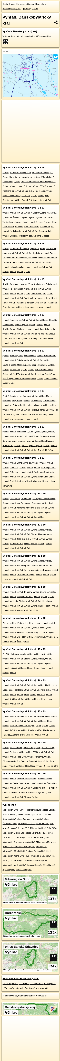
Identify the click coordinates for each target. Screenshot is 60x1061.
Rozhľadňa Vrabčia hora (13, 329)
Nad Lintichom (50, 379)
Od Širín (6, 654)
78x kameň (30, 988)
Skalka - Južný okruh (36, 637)
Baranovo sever (10, 441)
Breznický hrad (35, 338)
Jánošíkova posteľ (27, 783)
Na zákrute (45, 227)
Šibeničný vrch (24, 441)
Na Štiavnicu (15, 217)
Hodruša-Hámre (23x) (25, 847)
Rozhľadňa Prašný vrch (20, 172)
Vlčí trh (36, 752)
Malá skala (48, 338)
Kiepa (38, 726)
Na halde (19, 227)
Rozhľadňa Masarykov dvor (15, 284)
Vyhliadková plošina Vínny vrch (23, 792)
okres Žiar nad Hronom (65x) (30, 819)
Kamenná (39, 757)
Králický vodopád (41, 253)
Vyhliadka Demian (33, 481)
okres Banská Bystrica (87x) (30, 814)
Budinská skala (44, 690)
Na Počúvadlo (16, 405)
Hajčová (13, 668)
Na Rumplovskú (48, 467)
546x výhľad (49, 984)
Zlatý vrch (21, 623)
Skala (42, 249)
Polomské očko (16, 267)
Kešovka (21, 632)
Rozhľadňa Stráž (21, 690)
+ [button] (6, 104)
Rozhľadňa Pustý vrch (44, 472)
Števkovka (36, 503)
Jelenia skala (28, 191)
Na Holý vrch (51, 685)
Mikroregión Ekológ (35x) (14, 833)
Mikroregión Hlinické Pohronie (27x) (32, 837)
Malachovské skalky (11, 196)
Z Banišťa (14, 467)
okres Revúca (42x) (26, 824)
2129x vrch (24, 984)
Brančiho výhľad (24, 463)
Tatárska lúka (23, 716)
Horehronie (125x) (34, 810)
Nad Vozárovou (20, 374)
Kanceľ (40, 298)
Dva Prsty (21, 637)
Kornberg (26, 196)
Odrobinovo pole (38, 293)
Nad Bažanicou (24, 503)
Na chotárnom (16, 748)
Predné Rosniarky (10, 396)
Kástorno (21, 508)
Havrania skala (45, 534)
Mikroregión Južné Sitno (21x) (16, 856)
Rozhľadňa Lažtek (46, 477)
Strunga (29, 632)
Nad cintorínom (17, 231)
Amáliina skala (36, 307)
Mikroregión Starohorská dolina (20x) (30, 860)
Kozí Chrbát (22, 436)
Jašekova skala (24, 539)
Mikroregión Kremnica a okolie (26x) (19, 842)
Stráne (5, 503)
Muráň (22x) (41, 847)
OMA (11, 4)
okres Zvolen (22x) (36, 851)
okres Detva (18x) (24, 870)
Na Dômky (48, 217)
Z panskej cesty (9, 262)
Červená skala (45, 231)
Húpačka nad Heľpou (25, 726)
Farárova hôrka (38, 410)
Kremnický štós (24, 565)
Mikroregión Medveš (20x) (14, 865)
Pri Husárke (26, 499)
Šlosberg (29, 735)
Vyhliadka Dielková (18, 601)
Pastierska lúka (35, 730)
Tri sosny (28, 592)
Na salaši (32, 258)
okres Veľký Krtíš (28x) (36, 833)
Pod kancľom (30, 298)
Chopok (27, 797)
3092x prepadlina (10, 984)
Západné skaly (17, 735)
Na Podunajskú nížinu (19, 289)
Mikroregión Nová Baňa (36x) (43, 828)
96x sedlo (19, 988)
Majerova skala (33, 508)
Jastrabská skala (47, 329)
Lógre (41, 200)
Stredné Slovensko (35, 4)
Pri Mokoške (49, 499)
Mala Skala (15, 499)
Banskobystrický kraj (12, 9)
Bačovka (50, 410)
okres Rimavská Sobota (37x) (16, 828)
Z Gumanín (33, 414)
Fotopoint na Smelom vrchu (15, 258)
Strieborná (7, 374)
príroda (26, 9)
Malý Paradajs (9, 383)
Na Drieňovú (25, 396)
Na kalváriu (23, 177)
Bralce (41, 628)
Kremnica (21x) (37, 856)
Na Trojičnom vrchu (44, 370)
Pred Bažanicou (17, 481)
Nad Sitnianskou (31, 227)
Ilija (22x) (50, 851)
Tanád (25, 200)
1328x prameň (36, 984)
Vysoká (31, 284)
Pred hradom (50, 356)
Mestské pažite (9, 365)
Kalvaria (47, 570)
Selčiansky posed (41, 236)
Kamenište (7, 486)
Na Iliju (34, 289)
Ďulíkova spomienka (33, 570)
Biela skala (28, 748)
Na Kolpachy (36, 401)
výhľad (35, 9)
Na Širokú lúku (50, 783)
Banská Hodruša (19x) (37, 865)
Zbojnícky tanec (41, 632)
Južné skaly (15, 730)
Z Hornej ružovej (31, 186)
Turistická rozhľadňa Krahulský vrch (37, 182)
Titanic (53, 253)
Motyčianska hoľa (25, 597)
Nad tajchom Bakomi (32, 405)
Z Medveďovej (49, 401)
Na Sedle (14, 783)
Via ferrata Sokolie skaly (46, 284)
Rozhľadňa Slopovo (26, 575)
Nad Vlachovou (49, 213)
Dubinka (41, 694)
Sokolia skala (14, 338)
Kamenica (21, 432)
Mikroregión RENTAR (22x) (15, 851)
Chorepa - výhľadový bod (21, 236)
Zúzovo (6, 623)
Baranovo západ (47, 436)
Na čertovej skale (39, 788)
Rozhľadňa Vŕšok (46, 450)
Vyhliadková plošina (11, 222)
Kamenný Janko (46, 414)
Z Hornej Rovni (42, 222)
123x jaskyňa (8, 988)
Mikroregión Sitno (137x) (14, 810)
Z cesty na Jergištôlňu (45, 374)
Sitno (12, 726)
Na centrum (35, 177)
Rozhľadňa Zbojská (40, 172)
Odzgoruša (7, 690)
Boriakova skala (45, 779)
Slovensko (20, 4)
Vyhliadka (34, 249)
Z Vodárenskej (46, 186)
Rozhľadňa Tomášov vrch (27, 303)
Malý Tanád (17, 401)
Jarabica (6, 735)
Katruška (21, 610)
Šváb (19, 641)
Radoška (14, 320)
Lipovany (7, 579)
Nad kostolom (44, 606)
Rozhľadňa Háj (16, 544)
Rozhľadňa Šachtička (19, 249)
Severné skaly (43, 716)
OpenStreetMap (20, 158)
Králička (13, 699)
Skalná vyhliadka (47, 592)
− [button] (6, 108)
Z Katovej (33, 200)
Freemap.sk (33, 158)
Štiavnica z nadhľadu (47, 258)
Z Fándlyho (46, 177)
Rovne (45, 481)
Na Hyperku (38, 499)
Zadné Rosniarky (39, 365)
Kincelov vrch (48, 601)
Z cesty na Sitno (51, 766)
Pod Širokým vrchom (12, 379)
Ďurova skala (30, 356)
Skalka (34, 534)
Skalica (25, 446)
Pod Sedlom (22, 761)
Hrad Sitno (21, 757)
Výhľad (19, 766)
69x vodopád (42, 988)
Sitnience (14, 752)
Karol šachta (8, 227)
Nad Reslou (40, 191)
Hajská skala (49, 730)
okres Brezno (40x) (45, 824)
